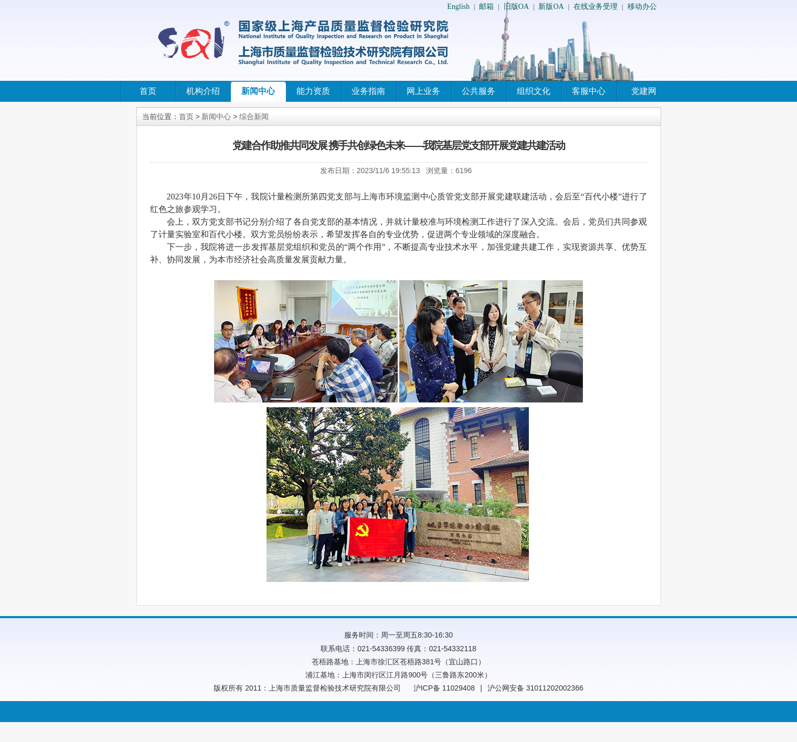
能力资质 (313, 91)
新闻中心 (258, 91)
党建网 (643, 91)
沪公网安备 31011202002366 (535, 688)
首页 (148, 91)
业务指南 (368, 91)
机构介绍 (203, 91)
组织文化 (533, 91)
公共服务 (478, 91)
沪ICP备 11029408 (444, 688)
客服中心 (588, 91)
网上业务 (423, 91)
